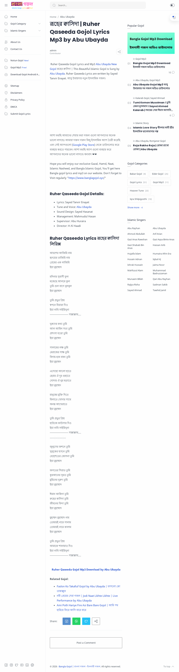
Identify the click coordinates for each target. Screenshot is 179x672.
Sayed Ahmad (134, 290)
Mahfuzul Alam (135, 270)
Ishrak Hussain (135, 264)
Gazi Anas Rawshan (137, 239)
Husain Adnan (134, 259)
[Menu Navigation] (6, 5)
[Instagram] (11, 665)
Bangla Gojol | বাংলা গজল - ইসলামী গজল (79, 666)
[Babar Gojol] (137, 173)
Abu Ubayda (57, 73)
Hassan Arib (159, 245)
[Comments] (172, 72)
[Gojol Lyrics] (138, 182)
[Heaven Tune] (139, 190)
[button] (172, 5)
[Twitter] (16, 665)
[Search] (98, 5)
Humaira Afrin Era (162, 253)
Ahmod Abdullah (136, 233)
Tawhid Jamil (159, 290)
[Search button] (54, 5)
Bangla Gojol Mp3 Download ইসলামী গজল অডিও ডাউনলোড (151, 65)
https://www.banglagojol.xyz (86, 178)
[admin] (53, 50)
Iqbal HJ (157, 259)
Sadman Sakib (160, 284)
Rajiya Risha (133, 284)
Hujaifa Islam (134, 253)
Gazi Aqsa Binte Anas (163, 239)
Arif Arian (157, 233)
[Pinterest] (32, 665)
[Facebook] (6, 665)
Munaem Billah (135, 279)
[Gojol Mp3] (140, 59)
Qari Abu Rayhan (161, 279)
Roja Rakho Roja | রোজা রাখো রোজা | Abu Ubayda (151, 147)
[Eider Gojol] (160, 173)
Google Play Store (83, 144)
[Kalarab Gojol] (142, 98)
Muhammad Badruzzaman (160, 272)
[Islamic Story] (142, 123)
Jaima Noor (158, 264)
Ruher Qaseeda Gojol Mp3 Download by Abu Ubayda (86, 569)
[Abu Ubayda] (142, 80)
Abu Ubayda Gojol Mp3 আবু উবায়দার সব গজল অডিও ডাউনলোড (151, 86)
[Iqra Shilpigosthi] (140, 199)
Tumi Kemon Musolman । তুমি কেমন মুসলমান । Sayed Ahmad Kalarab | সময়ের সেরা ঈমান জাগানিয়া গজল (153, 106)
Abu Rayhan (133, 228)
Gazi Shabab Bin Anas (135, 247)
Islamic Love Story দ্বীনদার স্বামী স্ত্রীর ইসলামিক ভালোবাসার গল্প (153, 129)
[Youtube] (22, 665)
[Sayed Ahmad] (157, 98)
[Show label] (135, 207)
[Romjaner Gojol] (157, 141)
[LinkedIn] (27, 665)
